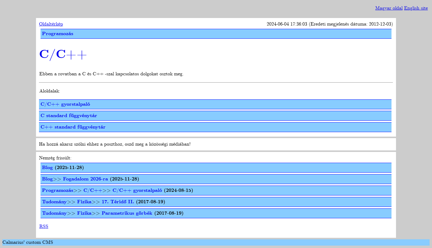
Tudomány (54, 202)
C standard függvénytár (68, 116)
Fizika (84, 202)
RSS (43, 226)
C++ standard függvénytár (73, 127)
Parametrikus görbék (127, 213)
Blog (47, 168)
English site (416, 8)
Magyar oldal (389, 8)
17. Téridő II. (118, 202)
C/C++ (63, 55)
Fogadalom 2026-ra (85, 179)
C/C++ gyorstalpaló (65, 104)
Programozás (57, 34)
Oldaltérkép (51, 24)
